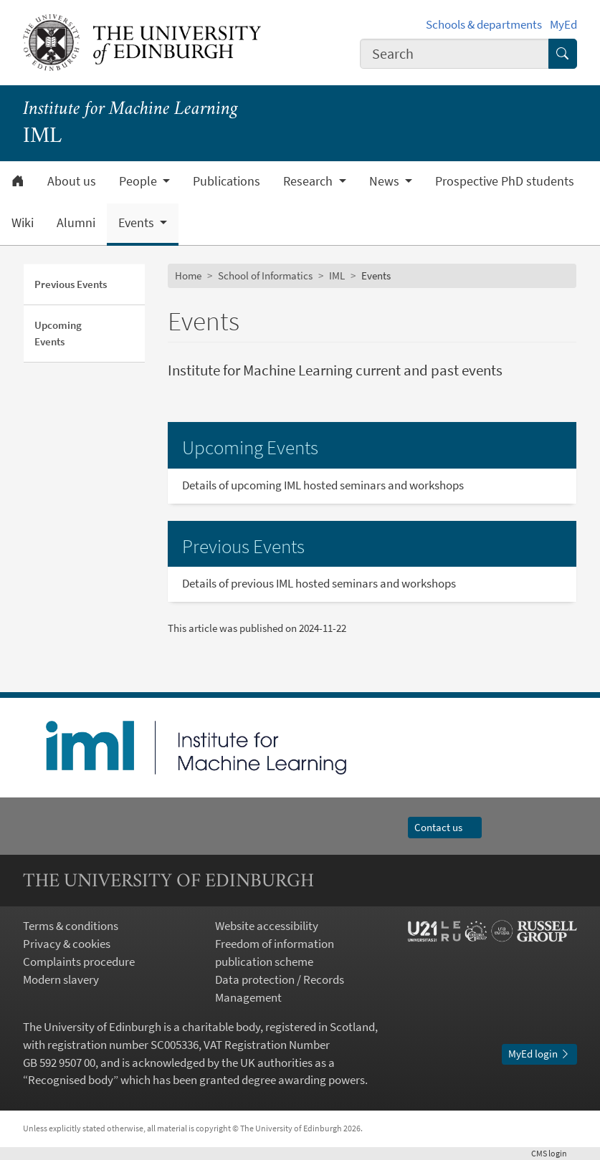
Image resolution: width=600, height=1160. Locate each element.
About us (71, 181)
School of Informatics (265, 275)
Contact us (444, 827)
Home (188, 275)
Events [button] (137, 223)
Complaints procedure (79, 961)
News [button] (385, 181)
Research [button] (309, 181)
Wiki (22, 223)
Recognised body (70, 1080)
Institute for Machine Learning (130, 109)
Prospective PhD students (504, 181)
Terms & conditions (70, 926)
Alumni (76, 223)
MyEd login (539, 1053)
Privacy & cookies (66, 944)
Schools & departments (484, 24)
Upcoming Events (58, 332)
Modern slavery (61, 979)
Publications (226, 181)
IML (337, 275)
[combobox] (454, 54)
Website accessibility (266, 926)
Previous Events (70, 284)
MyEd (563, 24)
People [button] (139, 181)
